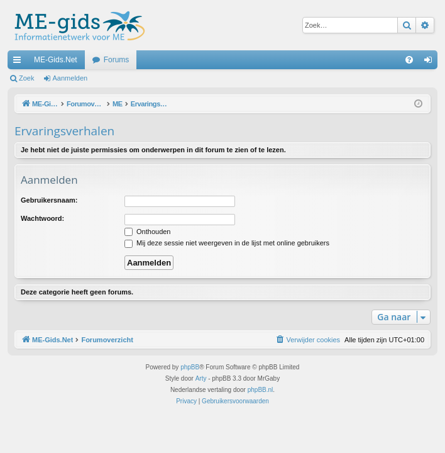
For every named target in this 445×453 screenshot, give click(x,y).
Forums (116, 59)
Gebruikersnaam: (49, 200)
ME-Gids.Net (55, 59)
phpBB (189, 367)
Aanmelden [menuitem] (430, 62)
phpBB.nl (260, 389)
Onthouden (147, 231)
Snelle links (19, 62)
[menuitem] (409, 59)
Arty (201, 378)
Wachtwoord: (42, 218)
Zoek (26, 78)
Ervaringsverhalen (64, 131)
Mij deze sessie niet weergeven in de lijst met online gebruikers (226, 243)
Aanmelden (70, 78)
